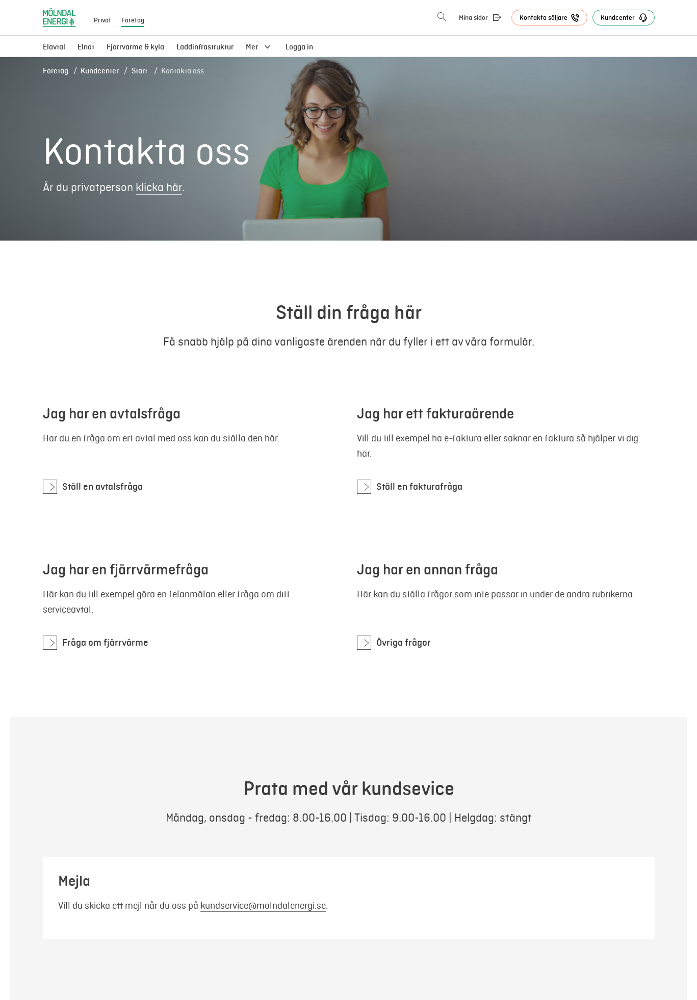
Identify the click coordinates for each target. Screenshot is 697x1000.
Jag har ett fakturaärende (435, 414)
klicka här (159, 187)
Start (140, 70)
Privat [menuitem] (102, 20)
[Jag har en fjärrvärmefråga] (95, 642)
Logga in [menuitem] (299, 46)
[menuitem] (85, 47)
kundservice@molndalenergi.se (263, 905)
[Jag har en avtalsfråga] (93, 486)
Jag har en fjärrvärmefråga (126, 569)
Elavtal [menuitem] (54, 46)
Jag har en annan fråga (427, 569)
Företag (55, 70)
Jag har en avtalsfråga (111, 414)
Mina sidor (473, 18)
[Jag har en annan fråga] (394, 642)
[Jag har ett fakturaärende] (409, 486)
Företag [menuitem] (132, 20)
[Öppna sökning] (441, 18)
